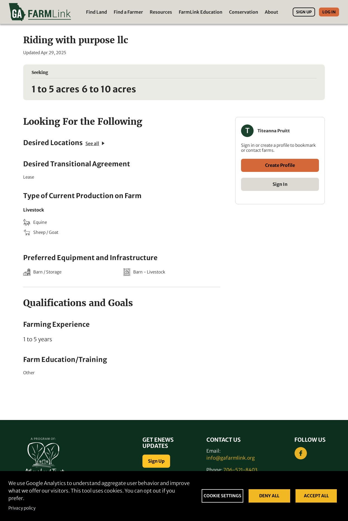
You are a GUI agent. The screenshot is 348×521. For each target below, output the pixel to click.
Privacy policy (21, 508)
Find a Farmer (128, 12)
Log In (329, 12)
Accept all (316, 495)
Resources (161, 12)
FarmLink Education (200, 12)
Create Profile (280, 165)
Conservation (243, 12)
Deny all (269, 495)
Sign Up (304, 12)
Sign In (280, 184)
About (271, 12)
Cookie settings (222, 495)
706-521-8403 (240, 470)
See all (94, 143)
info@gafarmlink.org (230, 458)
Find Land (96, 12)
